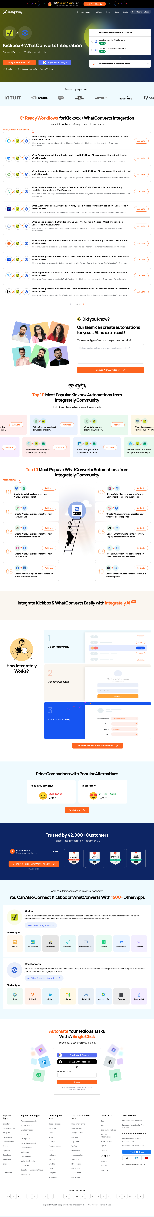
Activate (141, 141)
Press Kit (104, 1151)
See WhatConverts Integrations (44, 979)
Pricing (116, 12)
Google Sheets (55, 1125)
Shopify (52, 1138)
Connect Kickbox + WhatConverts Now (98, 746)
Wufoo (74, 1147)
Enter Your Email (64, 1072)
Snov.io (5, 1165)
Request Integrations (106, 1136)
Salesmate (7, 1160)
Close (5, 1147)
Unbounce (75, 1151)
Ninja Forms (76, 1165)
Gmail (51, 1134)
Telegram (52, 1174)
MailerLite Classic (28, 1162)
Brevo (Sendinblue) (28, 1144)
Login (125, 12)
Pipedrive (6, 1151)
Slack (51, 1151)
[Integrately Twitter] (127, 1159)
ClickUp (52, 1143)
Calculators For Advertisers (133, 1147)
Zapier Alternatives (108, 1131)
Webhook (52, 1129)
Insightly (6, 1134)
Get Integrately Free (140, 12)
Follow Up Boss (9, 1129)
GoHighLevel (26, 1140)
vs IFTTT (104, 1171)
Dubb (5, 1169)
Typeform (75, 1143)
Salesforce (7, 1125)
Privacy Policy (93, 1206)
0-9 (8, 1197)
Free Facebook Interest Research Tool (131, 1141)
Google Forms (77, 1134)
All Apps (99, 12)
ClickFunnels (26, 1157)
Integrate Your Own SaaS (132, 1121)
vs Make (104, 1167)
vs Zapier (104, 1162)
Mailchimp (25, 1153)
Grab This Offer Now (94, 4)
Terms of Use (80, 1090)
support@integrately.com (133, 1165)
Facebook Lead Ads (29, 1122)
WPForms (75, 1160)
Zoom (51, 1169)
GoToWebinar (26, 1149)
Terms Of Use (105, 1206)
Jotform (74, 1138)
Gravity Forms (76, 1129)
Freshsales (7, 1138)
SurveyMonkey (77, 1156)
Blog (108, 12)
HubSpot (24, 1135)
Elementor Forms (78, 1125)
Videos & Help (106, 1142)
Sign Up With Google (55, 62)
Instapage (75, 1169)
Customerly (7, 1174)
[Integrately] (12, 12)
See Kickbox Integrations (40, 926)
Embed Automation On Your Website (133, 1127)
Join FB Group (137, 1153)
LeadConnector (27, 1131)
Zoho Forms (76, 1174)
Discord (52, 1160)
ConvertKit (25, 1166)
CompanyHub (8, 1143)
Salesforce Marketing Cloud (32, 1171)
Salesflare (7, 1156)
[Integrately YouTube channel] (146, 1159)
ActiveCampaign (27, 1126)
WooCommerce (55, 1147)
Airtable (52, 1165)
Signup (103, 1147)
